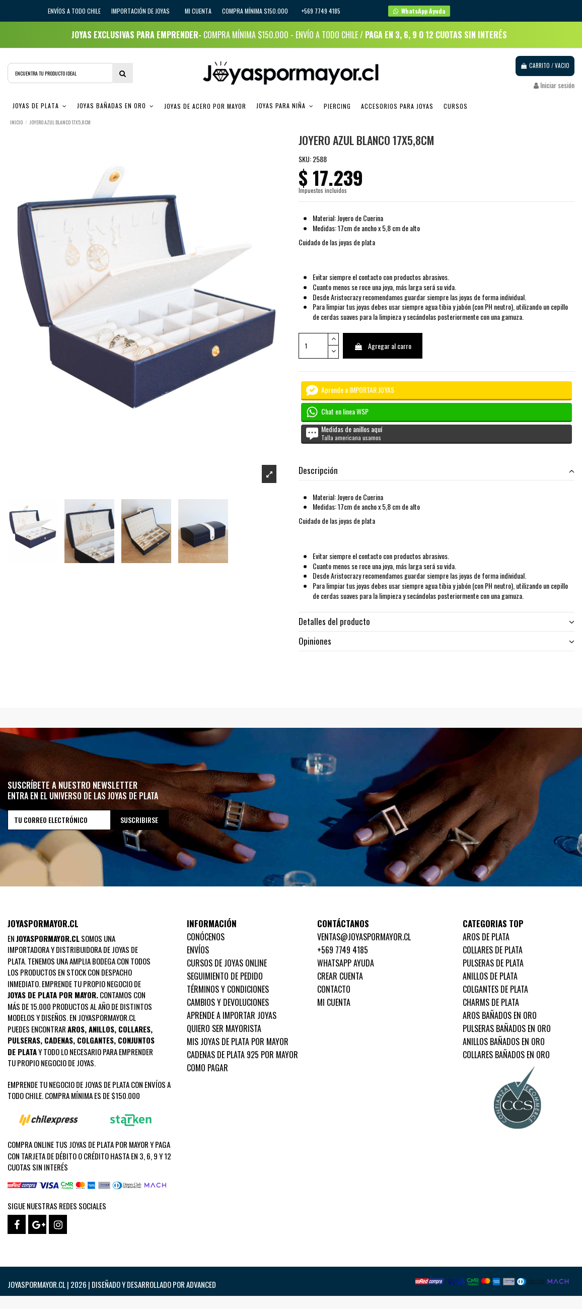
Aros (76, 1029)
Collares (134, 1029)
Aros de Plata (486, 937)
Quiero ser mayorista (224, 1028)
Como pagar (207, 1068)
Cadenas (58, 1040)
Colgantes (95, 1040)
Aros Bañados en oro (500, 1015)
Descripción (436, 470)
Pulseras (24, 1040)
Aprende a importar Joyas (231, 1015)
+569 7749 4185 (342, 950)
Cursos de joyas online (227, 963)
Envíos (198, 950)
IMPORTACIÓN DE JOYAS (141, 11)
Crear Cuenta (340, 976)
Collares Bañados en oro (506, 1055)
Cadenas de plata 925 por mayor (242, 1055)
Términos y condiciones (228, 989)
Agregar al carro (382, 345)
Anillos (101, 1029)
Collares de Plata (493, 950)
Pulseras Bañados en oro (507, 1028)
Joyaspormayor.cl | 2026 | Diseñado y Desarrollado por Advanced (112, 1284)
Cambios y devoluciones (228, 1002)
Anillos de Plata (490, 976)
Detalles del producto (436, 621)
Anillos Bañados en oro (504, 1042)
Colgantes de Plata (495, 989)
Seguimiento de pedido (225, 976)
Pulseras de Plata (493, 963)
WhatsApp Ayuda (345, 963)
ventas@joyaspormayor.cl (364, 937)
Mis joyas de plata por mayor (237, 1042)
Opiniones (436, 641)
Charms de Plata (491, 1002)
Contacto (333, 989)
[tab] (436, 471)
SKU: (305, 159)
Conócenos (206, 937)
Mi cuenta (198, 11)
